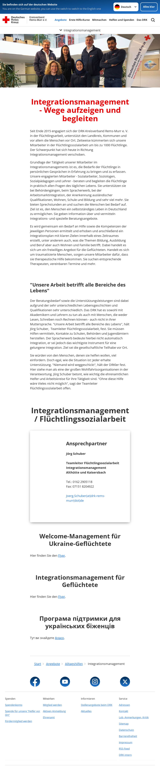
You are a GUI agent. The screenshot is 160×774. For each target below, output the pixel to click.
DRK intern (125, 755)
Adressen (124, 705)
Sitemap (124, 723)
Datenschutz (126, 730)
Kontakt (123, 711)
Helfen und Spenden (121, 20)
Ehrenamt (49, 717)
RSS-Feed (124, 748)
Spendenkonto (13, 705)
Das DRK (142, 20)
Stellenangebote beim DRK (96, 705)
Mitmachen (99, 20)
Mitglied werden (52, 705)
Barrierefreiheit (128, 736)
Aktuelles (86, 711)
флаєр (59, 638)
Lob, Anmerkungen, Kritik (134, 717)
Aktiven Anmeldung (54, 711)
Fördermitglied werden (18, 721)
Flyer (61, 555)
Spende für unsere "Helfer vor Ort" (22, 713)
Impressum (125, 742)
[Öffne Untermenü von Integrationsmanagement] (80, 30)
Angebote (61, 20)
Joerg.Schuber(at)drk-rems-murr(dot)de (85, 498)
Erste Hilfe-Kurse (79, 20)
